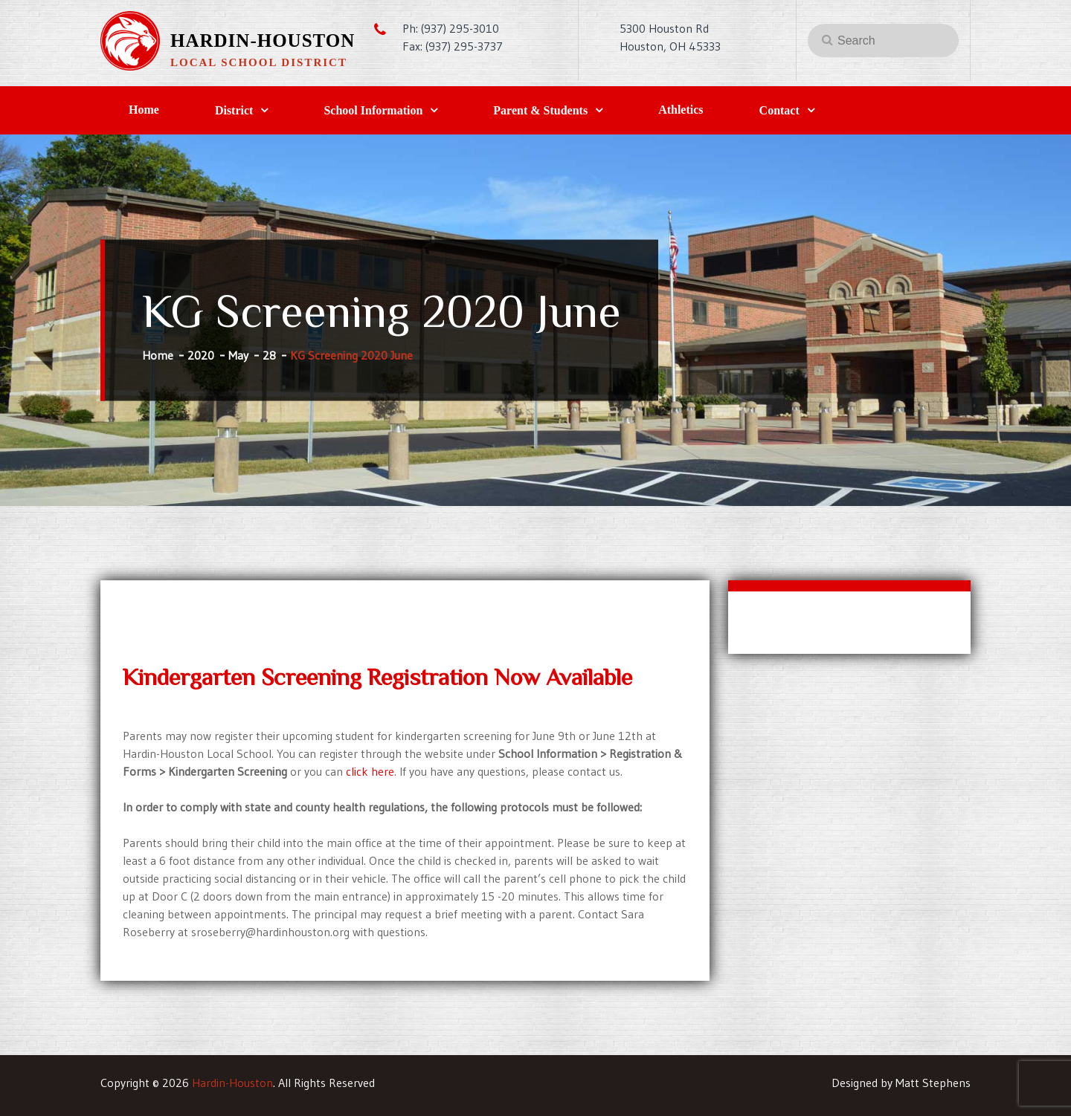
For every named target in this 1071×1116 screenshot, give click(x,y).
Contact (779, 110)
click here (370, 771)
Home (144, 109)
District (234, 110)
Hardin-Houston (262, 40)
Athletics (680, 109)
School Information (373, 110)
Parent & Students (540, 110)
